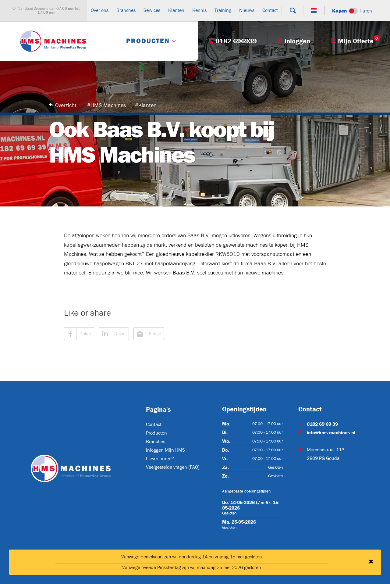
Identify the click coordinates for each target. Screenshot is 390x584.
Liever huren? (160, 458)
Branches (155, 441)
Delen (77, 334)
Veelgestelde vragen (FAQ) (173, 467)
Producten (156, 433)
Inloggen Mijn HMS (165, 450)
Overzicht (65, 105)
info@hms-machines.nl (331, 432)
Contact (153, 424)
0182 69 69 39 (322, 424)
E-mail (147, 334)
